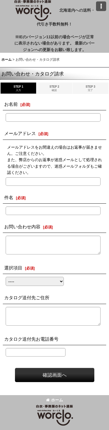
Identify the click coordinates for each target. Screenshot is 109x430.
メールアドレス (20, 133)
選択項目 (13, 267)
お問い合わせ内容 (22, 226)
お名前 (11, 104)
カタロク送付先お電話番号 (31, 339)
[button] (101, 6)
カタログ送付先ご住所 (26, 297)
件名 (8, 197)
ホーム (54, 400)
